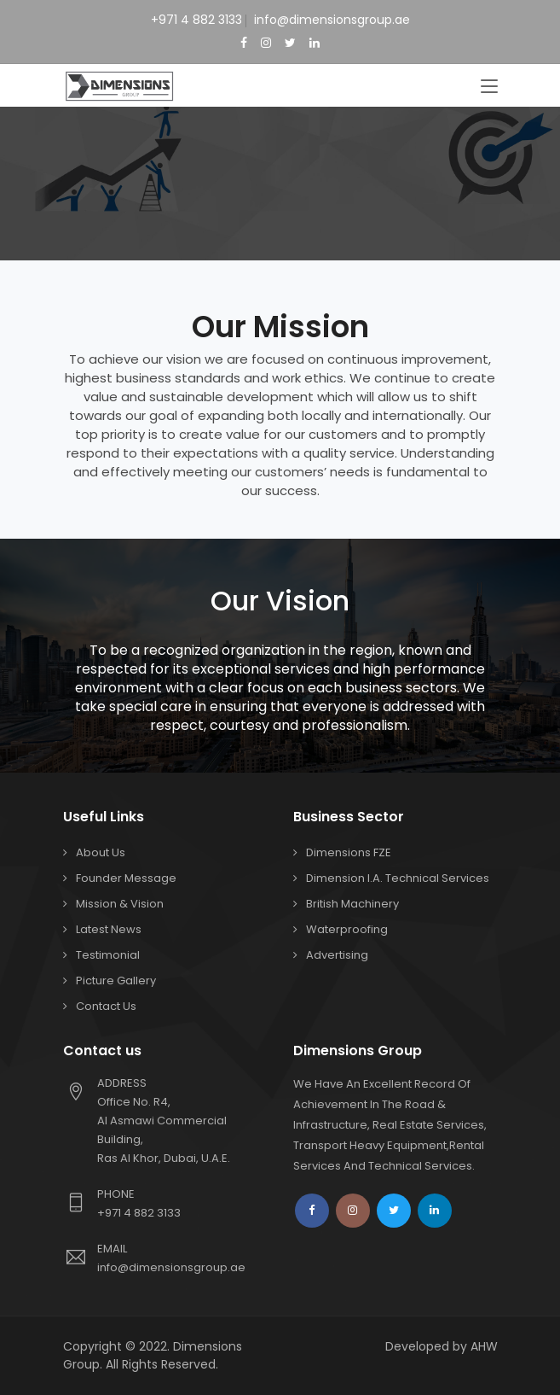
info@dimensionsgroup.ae (332, 19)
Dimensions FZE (348, 852)
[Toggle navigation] (489, 87)
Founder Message (126, 878)
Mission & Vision (120, 904)
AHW (484, 1346)
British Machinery (352, 904)
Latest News (108, 929)
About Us (100, 852)
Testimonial (108, 955)
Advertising (337, 955)
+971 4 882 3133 (196, 19)
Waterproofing (347, 929)
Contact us (106, 1006)
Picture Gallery (116, 980)
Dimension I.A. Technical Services (397, 878)
